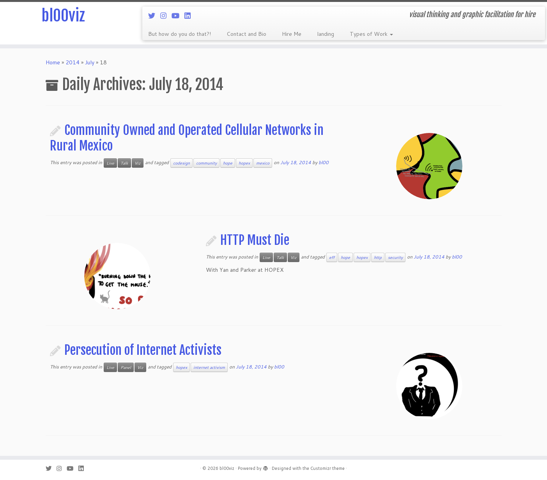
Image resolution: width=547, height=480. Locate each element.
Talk (124, 163)
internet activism (209, 367)
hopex (244, 163)
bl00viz (63, 15)
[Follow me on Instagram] (166, 16)
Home (53, 62)
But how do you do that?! (179, 34)
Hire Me (291, 34)
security (395, 257)
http (378, 257)
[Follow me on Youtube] (178, 16)
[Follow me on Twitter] (154, 16)
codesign (181, 163)
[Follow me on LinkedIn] (190, 16)
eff (332, 257)
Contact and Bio (246, 34)
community (206, 163)
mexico (262, 163)
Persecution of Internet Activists (142, 350)
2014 (72, 62)
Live (110, 163)
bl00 (324, 162)
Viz (138, 163)
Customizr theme (327, 468)
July (89, 62)
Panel (125, 367)
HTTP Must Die (254, 240)
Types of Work (371, 34)
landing (325, 34)
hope (227, 163)
